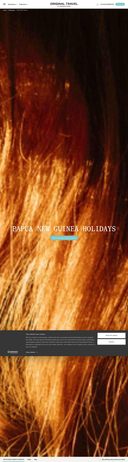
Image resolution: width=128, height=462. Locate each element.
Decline (111, 448)
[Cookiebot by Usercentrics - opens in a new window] (12, 458)
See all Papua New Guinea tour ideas (64, 238)
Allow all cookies (112, 441)
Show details (30, 458)
